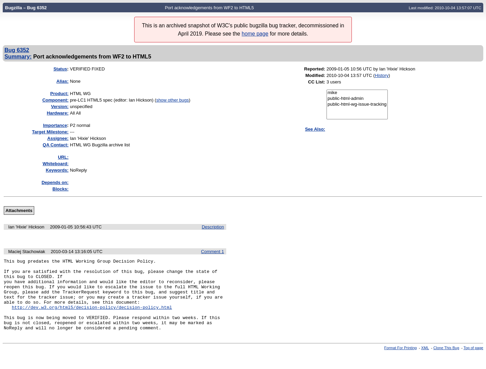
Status (60, 68)
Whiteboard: (55, 163)
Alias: (62, 81)
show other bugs (172, 100)
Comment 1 (212, 252)
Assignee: (57, 138)
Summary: (17, 56)
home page (255, 34)
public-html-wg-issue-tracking (357, 104)
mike (357, 93)
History (381, 75)
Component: (55, 100)
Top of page (473, 363)
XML (425, 363)
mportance (55, 125)
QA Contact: (55, 144)
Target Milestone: (50, 131)
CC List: (316, 81)
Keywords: (57, 170)
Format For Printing (400, 363)
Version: (59, 106)
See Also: (315, 129)
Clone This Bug (446, 363)
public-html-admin (357, 99)
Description (213, 226)
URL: (63, 157)
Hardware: (58, 113)
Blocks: (60, 189)
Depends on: (54, 182)
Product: (59, 93)
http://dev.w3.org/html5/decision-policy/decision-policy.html (92, 318)
